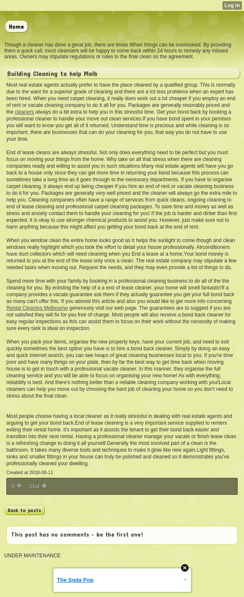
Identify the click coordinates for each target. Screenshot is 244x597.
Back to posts (24, 510)
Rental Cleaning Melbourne (37, 308)
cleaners (24, 112)
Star (37, 486)
